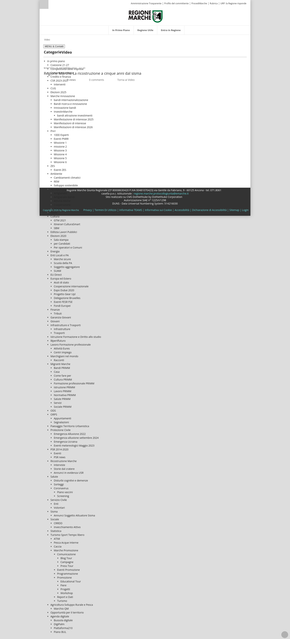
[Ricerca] (51, 5)
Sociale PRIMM (62, 406)
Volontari (59, 507)
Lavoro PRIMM (62, 391)
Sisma (54, 511)
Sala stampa (61, 239)
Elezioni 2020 (58, 236)
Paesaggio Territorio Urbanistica (69, 426)
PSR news (59, 457)
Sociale (54, 519)
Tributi (58, 313)
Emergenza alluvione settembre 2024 (76, 437)
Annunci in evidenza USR (69, 472)
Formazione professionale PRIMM (74, 383)
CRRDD (58, 523)
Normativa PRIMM (65, 395)
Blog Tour (66, 558)
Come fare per (62, 375)
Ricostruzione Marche (63, 461)
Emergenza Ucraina (65, 441)
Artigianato (60, 193)
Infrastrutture (62, 329)
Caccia (57, 546)
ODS (53, 410)
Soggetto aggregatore (67, 267)
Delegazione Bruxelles (67, 298)
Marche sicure (62, 259)
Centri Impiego (63, 352)
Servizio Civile (58, 500)
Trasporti (59, 333)
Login (245, 210)
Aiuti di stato (61, 282)
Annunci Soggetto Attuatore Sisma (74, 515)
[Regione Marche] (145, 16)
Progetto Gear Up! (65, 294)
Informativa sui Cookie (158, 210)
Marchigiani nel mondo (64, 356)
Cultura (54, 216)
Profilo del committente (176, 3)
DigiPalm (59, 624)
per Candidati (62, 243)
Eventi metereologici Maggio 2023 (74, 445)
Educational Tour (70, 581)
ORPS (53, 414)
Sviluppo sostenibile (66, 185)
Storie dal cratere (64, 469)
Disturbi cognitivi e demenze (71, 480)
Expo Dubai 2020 (64, 290)
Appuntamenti (62, 418)
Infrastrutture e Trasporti (65, 325)
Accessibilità (182, 210)
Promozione (64, 577)
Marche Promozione (66, 550)
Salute (54, 476)
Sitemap (234, 210)
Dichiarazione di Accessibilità (209, 210)
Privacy (87, 210)
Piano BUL (60, 632)
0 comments (96, 80)
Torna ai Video (126, 80)
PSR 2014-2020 (59, 449)
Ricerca (44, 4)
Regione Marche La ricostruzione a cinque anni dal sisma (92, 73)
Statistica (55, 531)
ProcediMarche (199, 3)
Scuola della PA (63, 263)
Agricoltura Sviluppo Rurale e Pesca (71, 604)
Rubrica (214, 3)
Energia (55, 251)
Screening (63, 496)
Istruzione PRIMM (64, 387)
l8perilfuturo (58, 340)
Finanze (55, 309)
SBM (56, 228)
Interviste (59, 465)
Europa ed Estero (60, 278)
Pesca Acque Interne (66, 542)
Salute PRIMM (62, 399)
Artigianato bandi (64, 197)
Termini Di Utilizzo (106, 210)
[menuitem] (121, 30)
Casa (57, 371)
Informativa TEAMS (130, 210)
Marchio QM (61, 608)
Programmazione (67, 573)
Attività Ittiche (62, 201)
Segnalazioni (61, 422)
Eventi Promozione (68, 570)
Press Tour (66, 566)
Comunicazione (66, 554)
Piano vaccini (65, 492)
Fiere (63, 585)
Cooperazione (62, 205)
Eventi (57, 453)
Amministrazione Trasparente (146, 3)
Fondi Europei (62, 305)
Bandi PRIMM (62, 368)
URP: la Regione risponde (233, 3)
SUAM (57, 271)
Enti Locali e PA (59, 255)
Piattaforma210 (63, 628)
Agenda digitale (59, 616)
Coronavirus (61, 488)
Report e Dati (65, 597)
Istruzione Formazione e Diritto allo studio (75, 337)
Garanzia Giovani (60, 317)
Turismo (62, 601)
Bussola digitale (63, 620)
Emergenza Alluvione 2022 (70, 434)
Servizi (58, 403)
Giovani (55, 321)
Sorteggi (59, 484)
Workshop (66, 593)
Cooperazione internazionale (71, 286)
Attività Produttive (61, 189)
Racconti (59, 360)
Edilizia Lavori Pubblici (63, 232)
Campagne (66, 562)
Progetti (65, 589)
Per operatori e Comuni (68, 247)
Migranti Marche (60, 364)
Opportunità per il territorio (67, 612)
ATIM (57, 538)
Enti (56, 504)
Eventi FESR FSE (63, 302)
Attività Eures (62, 348)
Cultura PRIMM (63, 379)
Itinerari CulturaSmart (67, 224)
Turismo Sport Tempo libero (67, 535)
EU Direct (56, 274)
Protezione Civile (60, 430)
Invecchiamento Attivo (67, 527)
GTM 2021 (60, 220)
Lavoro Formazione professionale (70, 344)
